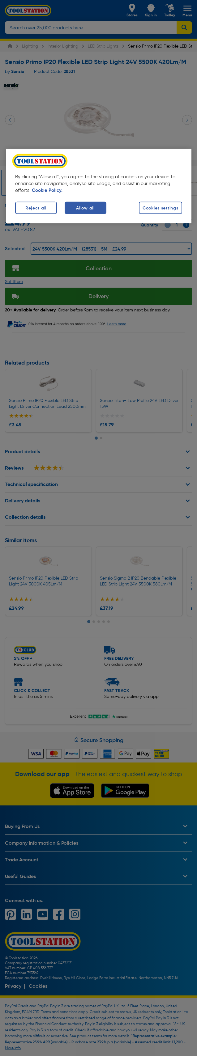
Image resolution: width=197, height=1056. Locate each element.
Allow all (85, 207)
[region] (98, 186)
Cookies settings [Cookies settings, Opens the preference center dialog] (160, 207)
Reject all (35, 207)
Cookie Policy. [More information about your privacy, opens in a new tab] (47, 190)
